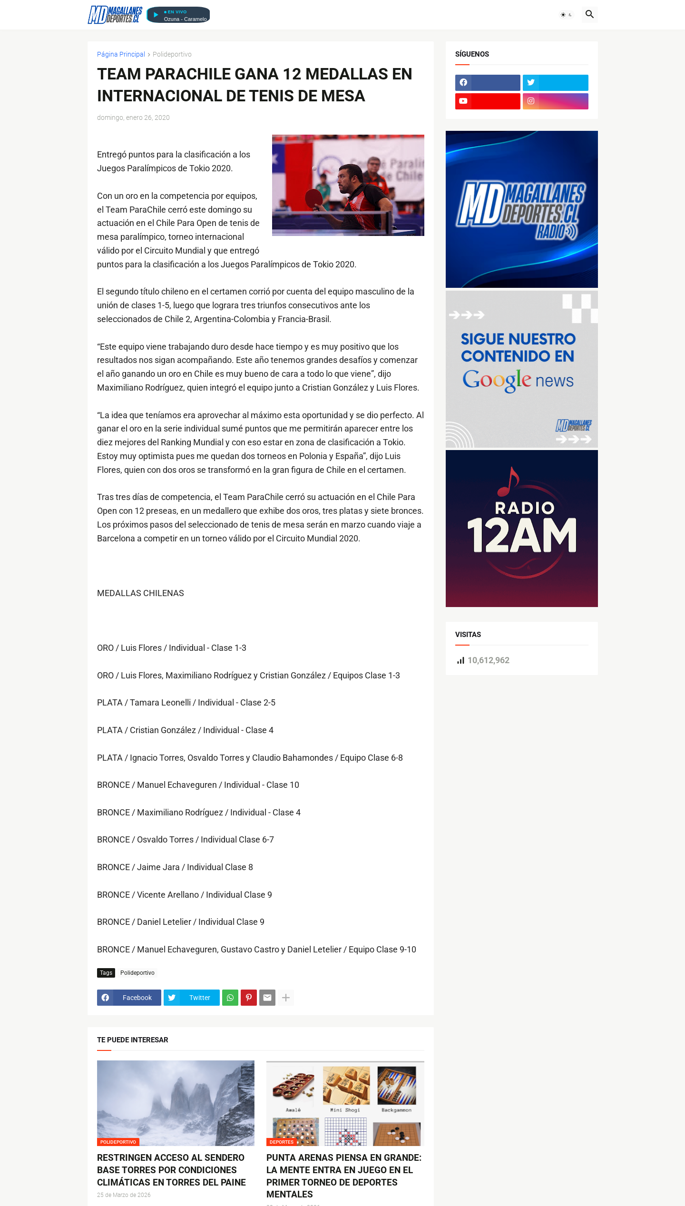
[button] (566, 15)
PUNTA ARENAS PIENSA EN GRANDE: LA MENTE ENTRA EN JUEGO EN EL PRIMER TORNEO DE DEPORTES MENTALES (343, 1176)
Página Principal (121, 54)
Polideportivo (172, 54)
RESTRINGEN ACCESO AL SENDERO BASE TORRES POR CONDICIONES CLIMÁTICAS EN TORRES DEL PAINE (171, 1169)
